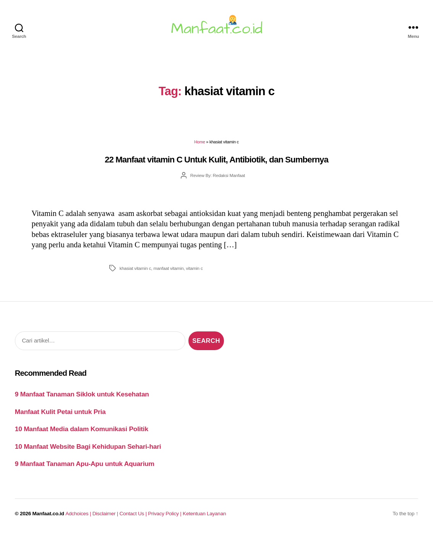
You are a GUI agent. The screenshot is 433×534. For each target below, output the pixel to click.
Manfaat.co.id (48, 513)
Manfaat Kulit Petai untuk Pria (60, 412)
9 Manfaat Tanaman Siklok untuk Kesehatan (82, 394)
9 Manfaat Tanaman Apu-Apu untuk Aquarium (84, 463)
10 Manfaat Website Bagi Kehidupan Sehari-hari (88, 446)
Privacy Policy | (165, 513)
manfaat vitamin (168, 268)
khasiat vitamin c (135, 268)
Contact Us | (134, 513)
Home (199, 142)
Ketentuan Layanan (204, 513)
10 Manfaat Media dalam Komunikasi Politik (81, 429)
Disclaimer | (106, 513)
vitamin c (194, 268)
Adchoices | (78, 513)
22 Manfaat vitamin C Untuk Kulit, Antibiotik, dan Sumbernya (216, 159)
